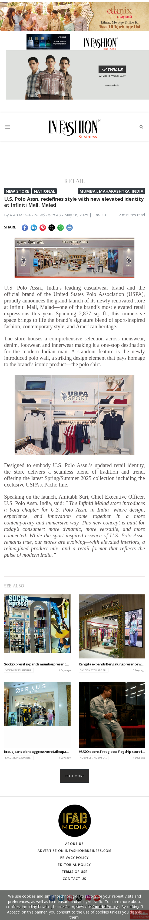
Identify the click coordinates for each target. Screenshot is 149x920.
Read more (74, 776)
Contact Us (74, 878)
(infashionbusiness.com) (116, 906)
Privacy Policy (74, 857)
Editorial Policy (74, 864)
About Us (74, 843)
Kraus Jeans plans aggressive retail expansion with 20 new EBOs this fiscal (37, 752)
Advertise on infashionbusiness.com (75, 850)
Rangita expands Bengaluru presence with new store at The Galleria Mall (112, 664)
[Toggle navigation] (7, 127)
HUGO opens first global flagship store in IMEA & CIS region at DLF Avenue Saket (112, 752)
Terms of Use (74, 871)
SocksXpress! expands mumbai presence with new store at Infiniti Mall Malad (37, 664)
